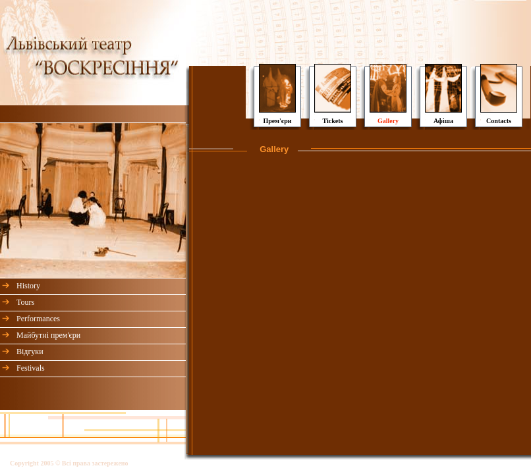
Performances (38, 318)
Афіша (443, 120)
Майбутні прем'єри (48, 335)
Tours (25, 302)
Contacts (498, 120)
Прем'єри (277, 120)
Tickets (333, 120)
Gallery (388, 120)
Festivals (30, 368)
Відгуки (29, 351)
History (28, 285)
